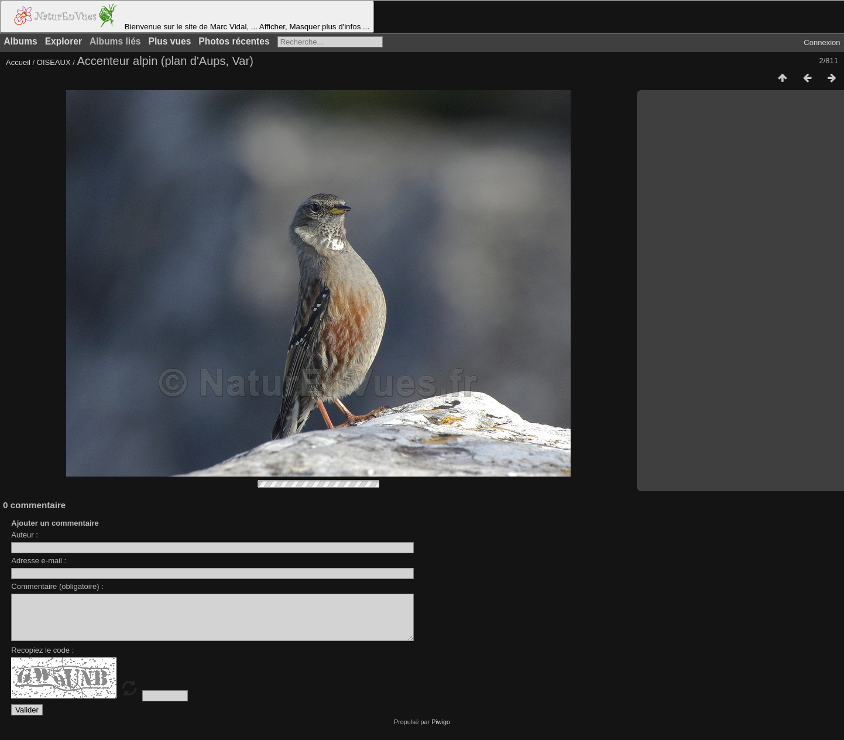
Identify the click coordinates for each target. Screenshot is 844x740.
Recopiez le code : (42, 659)
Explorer (63, 41)
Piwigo (440, 730)
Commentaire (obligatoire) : (57, 586)
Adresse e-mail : (38, 560)
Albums (20, 41)
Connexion (822, 42)
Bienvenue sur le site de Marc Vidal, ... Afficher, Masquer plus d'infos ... (187, 16)
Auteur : (24, 534)
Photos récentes (233, 41)
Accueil (18, 62)
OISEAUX (55, 62)
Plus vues (170, 41)
